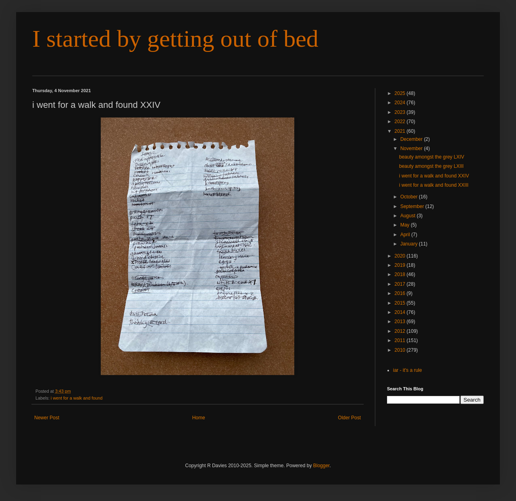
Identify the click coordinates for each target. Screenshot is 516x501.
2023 (401, 112)
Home (198, 418)
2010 (401, 350)
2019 (401, 265)
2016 (401, 293)
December (412, 139)
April (405, 234)
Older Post (349, 418)
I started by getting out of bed (175, 38)
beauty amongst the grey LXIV (431, 157)
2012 (401, 331)
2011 (401, 340)
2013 (401, 321)
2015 (401, 303)
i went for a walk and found (76, 398)
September (412, 206)
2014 (401, 312)
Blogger (321, 465)
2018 (401, 274)
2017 (401, 284)
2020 (401, 256)
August (408, 216)
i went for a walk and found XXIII (433, 185)
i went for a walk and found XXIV (434, 176)
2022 (401, 121)
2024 (401, 102)
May (405, 225)
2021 (401, 131)
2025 (401, 93)
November (412, 148)
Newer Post (46, 418)
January (409, 244)
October (409, 197)
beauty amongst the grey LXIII (431, 166)
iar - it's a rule (407, 370)
